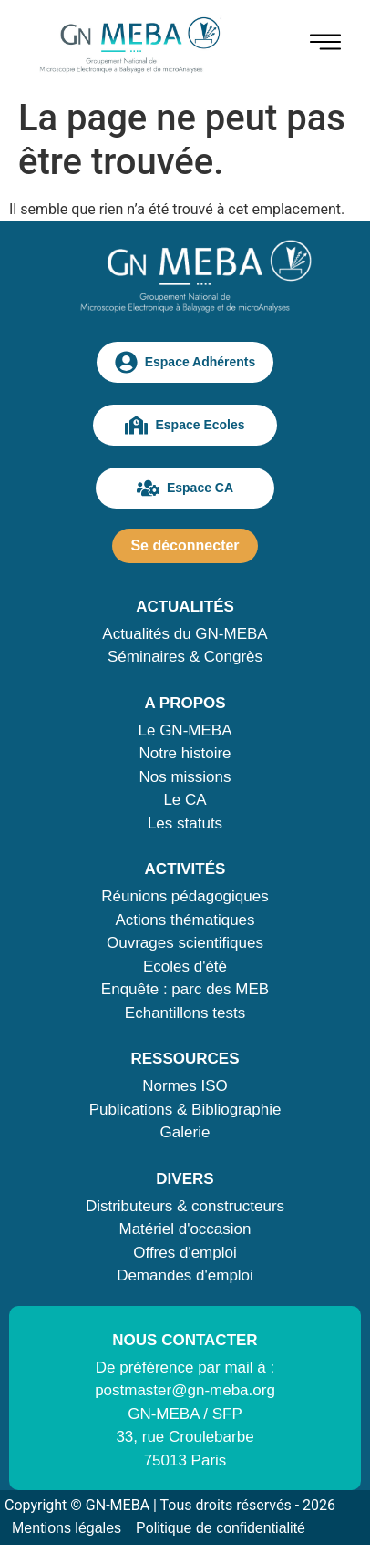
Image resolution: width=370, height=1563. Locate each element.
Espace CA (185, 488)
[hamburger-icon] (325, 45)
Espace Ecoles (184, 425)
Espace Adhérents (185, 362)
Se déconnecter (184, 545)
